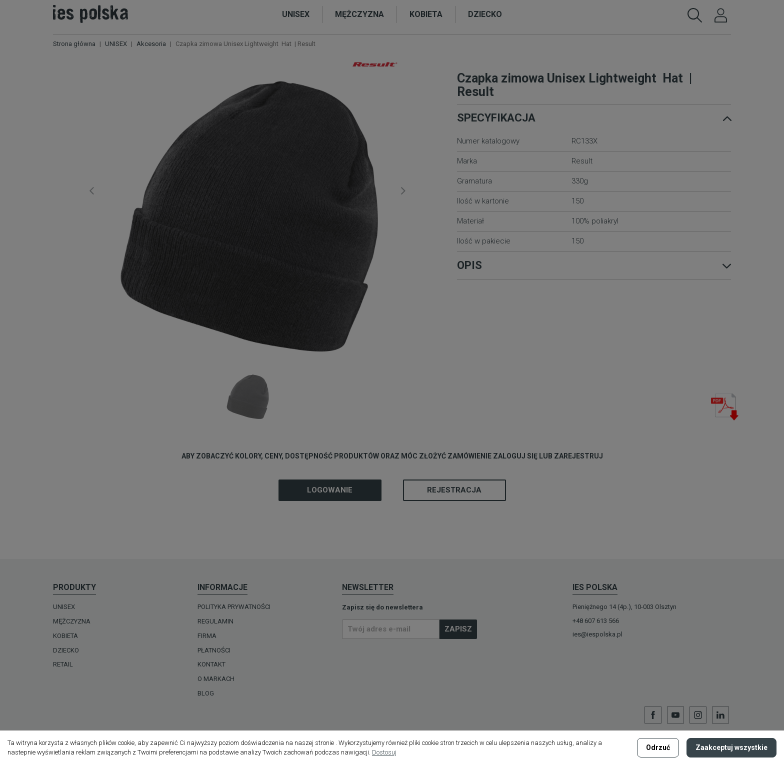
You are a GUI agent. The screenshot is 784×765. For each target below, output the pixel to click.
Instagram (698, 715)
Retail (63, 664)
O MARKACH (216, 678)
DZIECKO (66, 650)
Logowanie (329, 490)
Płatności (214, 650)
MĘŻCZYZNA (71, 621)
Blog (206, 693)
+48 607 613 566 (595, 620)
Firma (207, 636)
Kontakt (212, 664)
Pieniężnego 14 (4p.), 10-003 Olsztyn (624, 606)
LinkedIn (720, 715)
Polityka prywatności (234, 606)
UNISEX (64, 606)
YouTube (676, 715)
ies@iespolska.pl (597, 634)
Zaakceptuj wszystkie (732, 748)
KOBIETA (65, 636)
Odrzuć (658, 748)
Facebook (653, 715)
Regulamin (216, 621)
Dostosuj (384, 752)
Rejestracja (454, 490)
